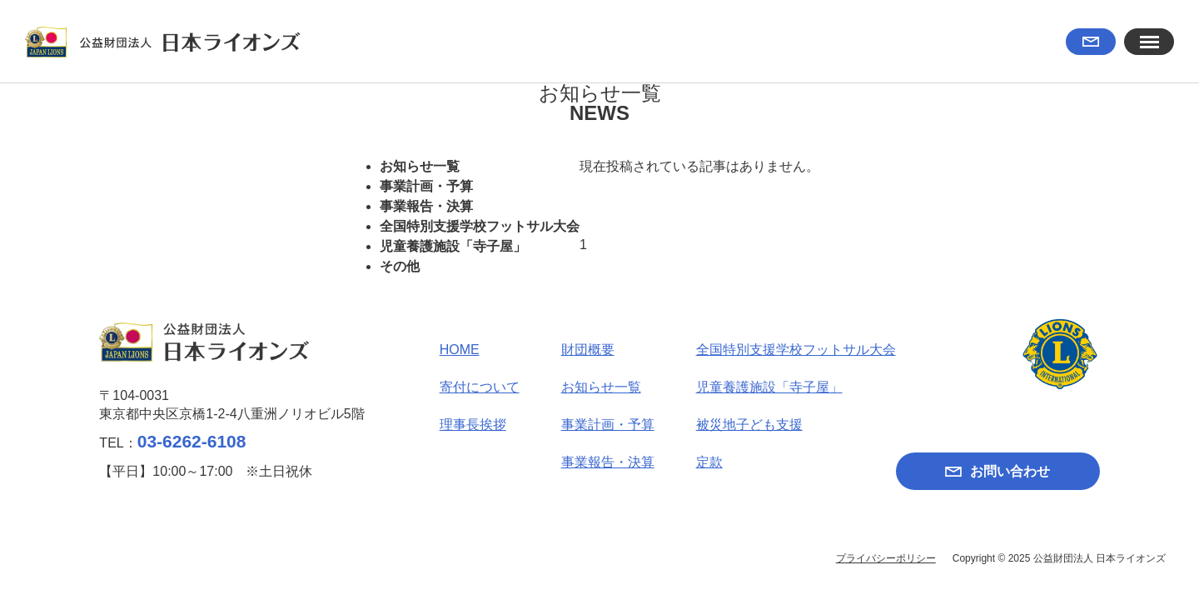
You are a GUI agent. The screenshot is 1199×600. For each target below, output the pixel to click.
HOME (460, 349)
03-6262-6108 (191, 441)
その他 (400, 266)
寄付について (480, 387)
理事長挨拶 (473, 425)
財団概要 (587, 349)
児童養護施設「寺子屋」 (453, 246)
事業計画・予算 (426, 186)
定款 (709, 462)
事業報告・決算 (426, 206)
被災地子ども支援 (749, 425)
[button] (1149, 41)
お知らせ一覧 (420, 166)
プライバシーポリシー (886, 558)
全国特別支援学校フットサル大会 (480, 226)
